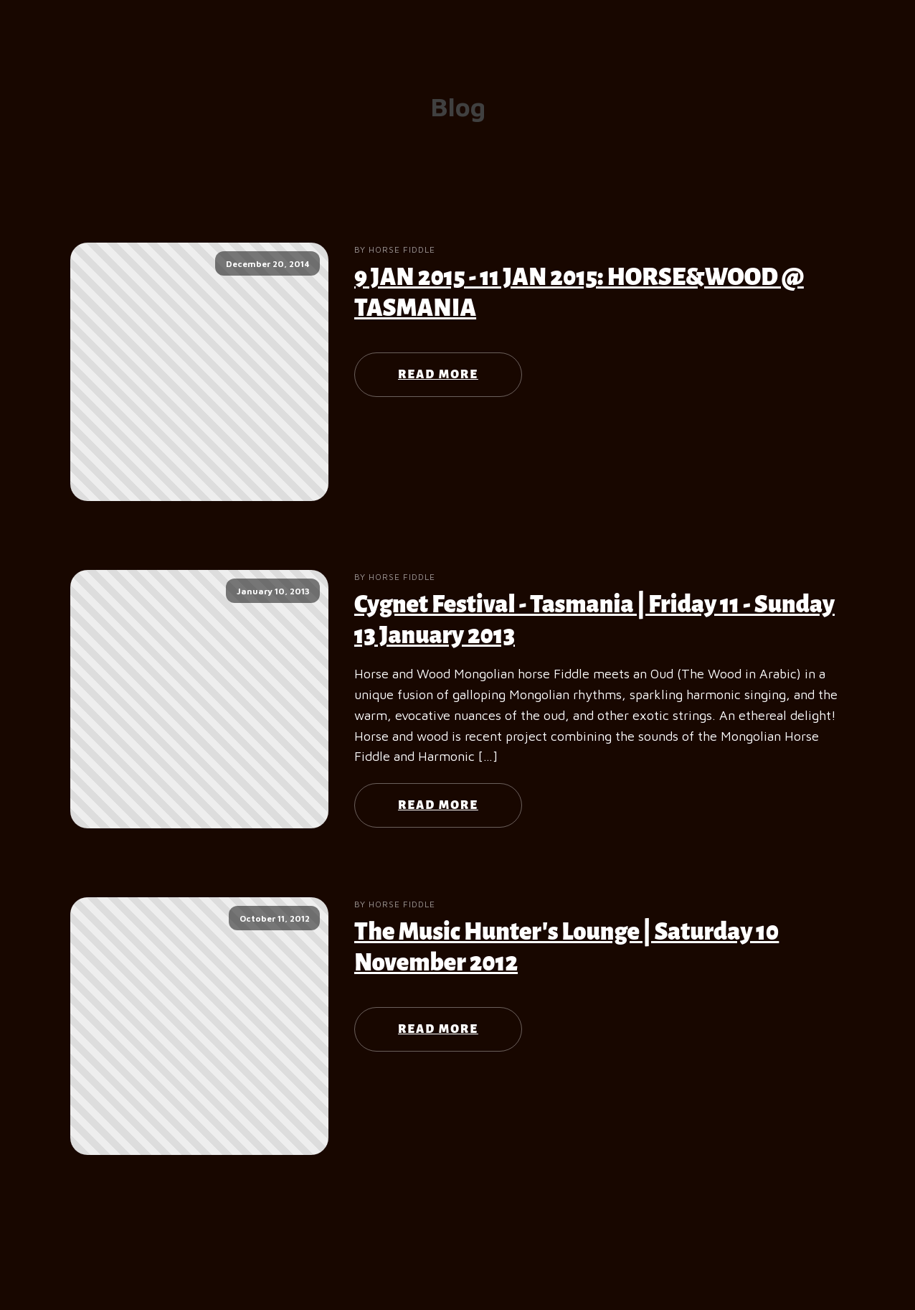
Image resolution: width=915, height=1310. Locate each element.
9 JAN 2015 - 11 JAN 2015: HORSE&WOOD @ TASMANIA (579, 292)
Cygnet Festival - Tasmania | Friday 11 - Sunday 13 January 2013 (594, 619)
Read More (438, 374)
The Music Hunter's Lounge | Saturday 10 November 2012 (566, 947)
